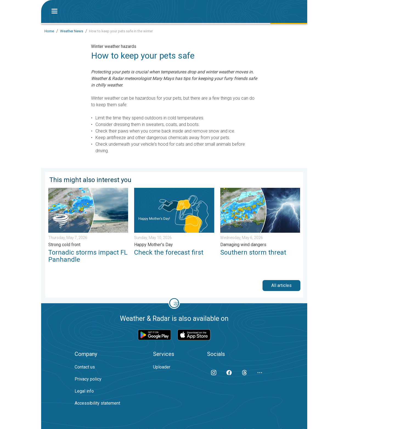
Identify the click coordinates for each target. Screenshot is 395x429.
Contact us (85, 367)
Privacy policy (88, 379)
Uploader (161, 367)
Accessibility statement (97, 403)
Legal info (84, 391)
